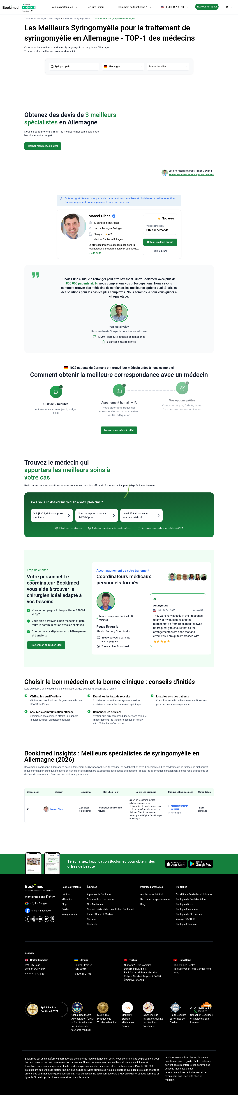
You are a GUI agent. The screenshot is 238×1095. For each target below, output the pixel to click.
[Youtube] (40, 919)
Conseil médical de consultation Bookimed (110, 909)
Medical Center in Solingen (108, 239)
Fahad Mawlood (204, 171)
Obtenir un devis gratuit (160, 242)
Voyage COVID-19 (185, 919)
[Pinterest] (52, 919)
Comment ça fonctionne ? (135, 7)
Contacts (92, 924)
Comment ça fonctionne (100, 899)
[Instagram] (34, 919)
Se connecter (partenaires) (155, 899)
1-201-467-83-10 (175, 7)
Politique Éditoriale (186, 924)
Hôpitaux (67, 894)
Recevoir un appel (207, 6)
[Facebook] (27, 919)
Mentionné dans (40, 896)
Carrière (91, 919)
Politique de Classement (189, 914)
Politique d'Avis (184, 904)
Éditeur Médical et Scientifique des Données (191, 174)
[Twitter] (46, 919)
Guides (65, 909)
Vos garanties (69, 914)
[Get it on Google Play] (200, 864)
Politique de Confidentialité (191, 899)
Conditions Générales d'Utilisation (194, 894)
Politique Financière (187, 909)
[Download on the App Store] (176, 864)
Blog (64, 904)
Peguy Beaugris (107, 626)
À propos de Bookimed (99, 894)
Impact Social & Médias (100, 914)
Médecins (67, 899)
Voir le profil (160, 250)
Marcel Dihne (56, 809)
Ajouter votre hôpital (151, 894)
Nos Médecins (95, 904)
